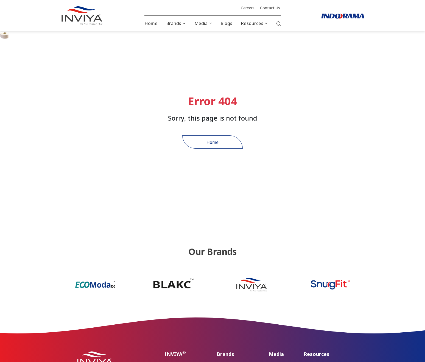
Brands (173, 23)
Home (151, 23)
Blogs (226, 23)
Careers (248, 7)
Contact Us (270, 7)
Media (201, 23)
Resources (252, 23)
